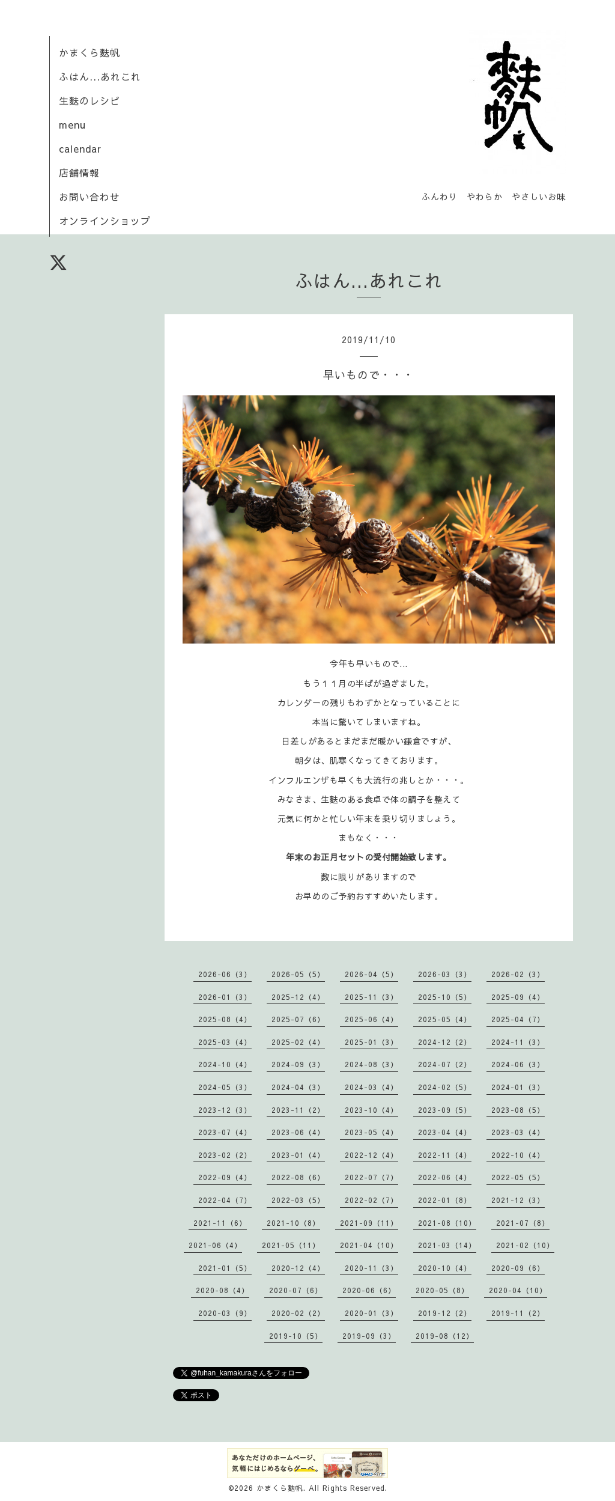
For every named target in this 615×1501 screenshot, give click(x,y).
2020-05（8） (442, 1290)
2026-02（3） (518, 974)
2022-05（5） (518, 1177)
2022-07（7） (371, 1177)
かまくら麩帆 (89, 52)
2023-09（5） (444, 1110)
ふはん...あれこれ (100, 76)
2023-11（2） (298, 1110)
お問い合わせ (89, 196)
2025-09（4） (518, 997)
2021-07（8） (523, 1223)
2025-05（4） (444, 1019)
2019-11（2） (518, 1313)
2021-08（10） (447, 1223)
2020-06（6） (369, 1290)
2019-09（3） (369, 1336)
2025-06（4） (371, 1019)
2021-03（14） (447, 1245)
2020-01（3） (371, 1313)
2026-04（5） (371, 974)
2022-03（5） (298, 1200)
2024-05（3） (225, 1087)
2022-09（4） (225, 1177)
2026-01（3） (225, 997)
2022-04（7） (225, 1200)
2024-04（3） (298, 1087)
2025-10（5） (444, 997)
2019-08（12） (445, 1336)
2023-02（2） (225, 1155)
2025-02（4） (298, 1042)
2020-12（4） (298, 1268)
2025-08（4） (225, 1019)
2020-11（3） (371, 1268)
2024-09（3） (298, 1064)
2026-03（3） (444, 974)
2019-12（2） (444, 1313)
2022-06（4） (444, 1177)
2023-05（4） (371, 1132)
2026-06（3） (225, 974)
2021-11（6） (220, 1223)
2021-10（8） (293, 1223)
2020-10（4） (444, 1268)
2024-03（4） (371, 1087)
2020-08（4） (222, 1290)
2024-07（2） (444, 1064)
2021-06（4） (215, 1245)
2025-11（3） (371, 997)
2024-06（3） (518, 1064)
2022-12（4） (371, 1155)
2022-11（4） (444, 1155)
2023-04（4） (444, 1132)
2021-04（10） (369, 1245)
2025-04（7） (518, 1019)
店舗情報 (79, 172)
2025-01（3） (371, 1042)
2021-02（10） (525, 1245)
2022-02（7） (371, 1200)
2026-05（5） (298, 974)
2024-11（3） (518, 1042)
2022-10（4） (518, 1155)
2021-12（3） (518, 1200)
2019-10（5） (296, 1336)
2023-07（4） (225, 1132)
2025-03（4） (225, 1042)
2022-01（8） (444, 1200)
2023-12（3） (225, 1110)
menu (72, 124)
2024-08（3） (371, 1064)
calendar (80, 148)
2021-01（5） (225, 1268)
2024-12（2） (444, 1042)
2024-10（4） (225, 1064)
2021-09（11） (369, 1223)
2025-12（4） (298, 997)
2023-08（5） (518, 1110)
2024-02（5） (444, 1087)
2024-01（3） (518, 1087)
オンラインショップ (105, 220)
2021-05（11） (291, 1245)
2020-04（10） (518, 1290)
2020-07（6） (296, 1290)
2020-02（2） (298, 1313)
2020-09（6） (518, 1268)
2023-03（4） (518, 1132)
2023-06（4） (298, 1132)
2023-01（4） (298, 1155)
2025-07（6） (298, 1019)
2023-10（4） (371, 1110)
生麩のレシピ (89, 100)
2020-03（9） (225, 1313)
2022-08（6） (298, 1177)
